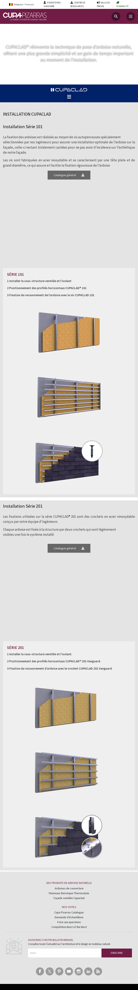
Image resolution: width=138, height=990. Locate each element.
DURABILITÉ (122, 6)
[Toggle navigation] (130, 16)
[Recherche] (116, 16)
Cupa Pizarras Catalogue (69, 912)
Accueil (7, 28)
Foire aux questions (69, 922)
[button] (69, 96)
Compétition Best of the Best (69, 927)
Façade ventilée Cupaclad (69, 898)
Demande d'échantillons (69, 917)
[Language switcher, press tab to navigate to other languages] (24, 4)
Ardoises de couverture (69, 888)
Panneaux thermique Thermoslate (69, 893)
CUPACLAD (21, 28)
